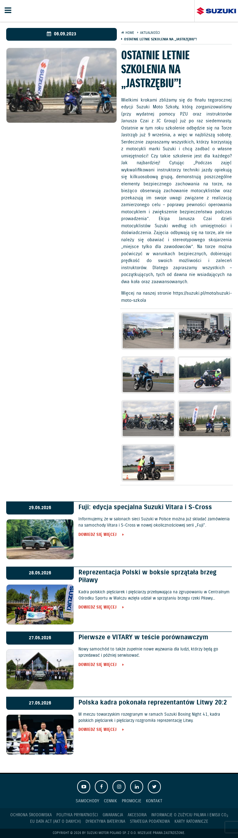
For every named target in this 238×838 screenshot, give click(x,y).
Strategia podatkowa (150, 821)
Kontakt (154, 801)
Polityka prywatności (77, 815)
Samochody (87, 801)
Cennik (110, 801)
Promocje (131, 801)
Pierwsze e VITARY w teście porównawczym (143, 637)
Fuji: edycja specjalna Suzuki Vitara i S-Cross (145, 507)
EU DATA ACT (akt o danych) (55, 821)
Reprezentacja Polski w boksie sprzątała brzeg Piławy (147, 576)
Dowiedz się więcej (97, 535)
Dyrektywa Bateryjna (105, 821)
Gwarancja (113, 815)
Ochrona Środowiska (31, 815)
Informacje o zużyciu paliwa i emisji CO (189, 815)
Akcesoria (137, 815)
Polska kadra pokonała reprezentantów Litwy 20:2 (152, 702)
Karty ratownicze (191, 821)
